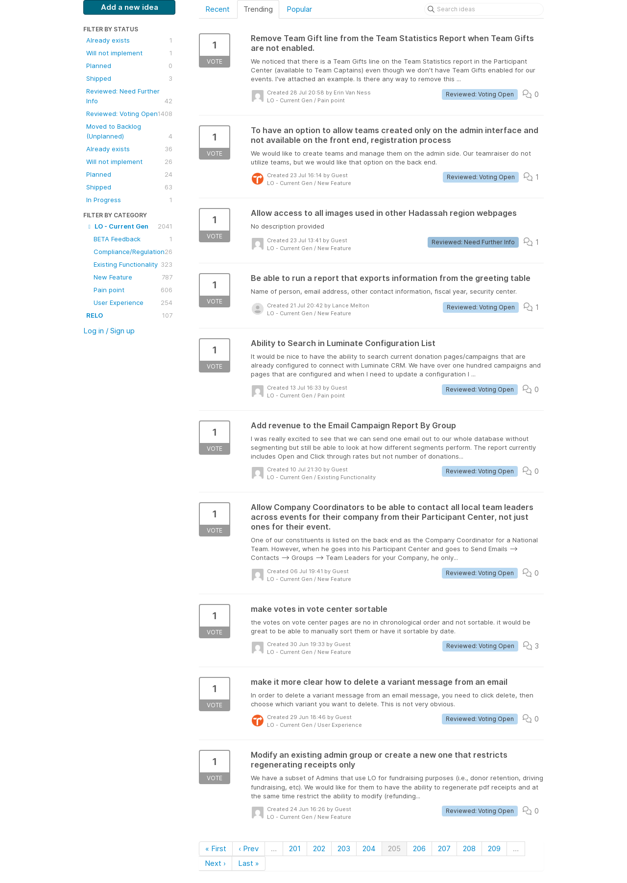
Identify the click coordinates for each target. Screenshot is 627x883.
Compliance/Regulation (133, 251)
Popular (299, 9)
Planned (129, 65)
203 (344, 848)
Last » (248, 863)
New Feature (133, 277)
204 (369, 848)
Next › (215, 863)
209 (494, 848)
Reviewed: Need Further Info (129, 96)
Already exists (129, 40)
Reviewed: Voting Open (129, 113)
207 (444, 848)
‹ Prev (249, 848)
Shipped (129, 78)
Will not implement (129, 53)
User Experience (133, 302)
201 (295, 848)
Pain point (133, 290)
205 (394, 848)
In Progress (129, 200)
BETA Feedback (133, 239)
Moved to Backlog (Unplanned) (129, 131)
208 (469, 848)
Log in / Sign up (109, 330)
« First (215, 848)
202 (319, 848)
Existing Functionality (133, 264)
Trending (258, 9)
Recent (217, 9)
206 (419, 848)
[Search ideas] (484, 9)
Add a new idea (129, 7)
